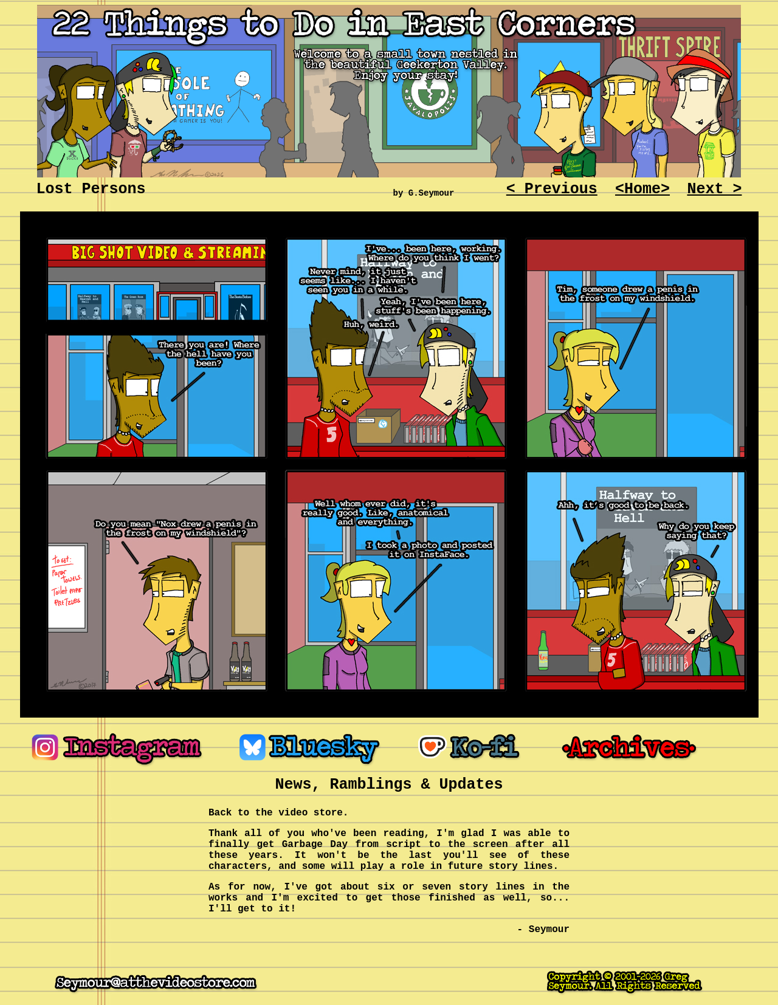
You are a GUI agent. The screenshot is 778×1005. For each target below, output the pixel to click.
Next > (714, 189)
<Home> (642, 189)
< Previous (551, 189)
